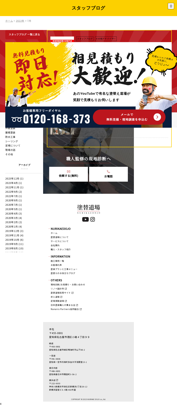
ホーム (54, 233)
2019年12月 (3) (14, 231)
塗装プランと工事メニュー (64, 269)
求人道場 (55, 296)
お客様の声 (56, 264)
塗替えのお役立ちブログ (63, 273)
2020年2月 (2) (13, 222)
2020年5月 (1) (13, 209)
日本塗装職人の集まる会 (63, 304)
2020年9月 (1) (13, 200)
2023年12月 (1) (14, 178)
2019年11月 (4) (14, 235)
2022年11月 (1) (14, 187)
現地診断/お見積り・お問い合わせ (68, 284)
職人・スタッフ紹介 (61, 249)
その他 (9, 154)
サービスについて (60, 241)
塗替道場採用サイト (61, 292)
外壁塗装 (10, 128)
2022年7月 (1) (13, 196)
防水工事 (10, 137)
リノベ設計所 (57, 288)
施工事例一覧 (57, 260)
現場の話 (10, 150)
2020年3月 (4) (13, 218)
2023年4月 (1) (13, 183)
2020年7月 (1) (13, 204)
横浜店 (52, 380)
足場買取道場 (57, 300)
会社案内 (55, 245)
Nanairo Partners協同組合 (65, 309)
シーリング (11, 141)
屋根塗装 (10, 132)
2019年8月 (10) (14, 248)
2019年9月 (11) (14, 244)
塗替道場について (60, 237)
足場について (13, 145)
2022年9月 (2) (13, 191)
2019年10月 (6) (14, 239)
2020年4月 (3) (13, 213)
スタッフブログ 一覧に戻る (24, 34)
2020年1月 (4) (13, 226)
